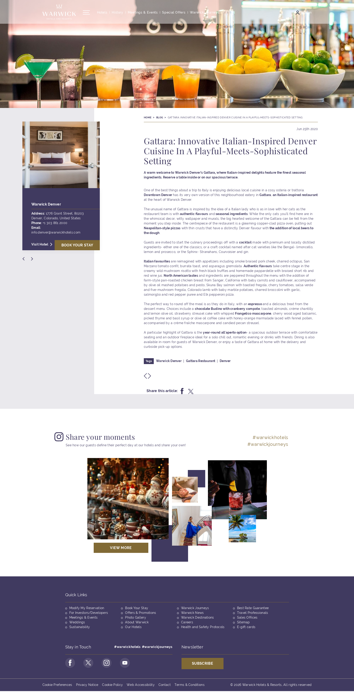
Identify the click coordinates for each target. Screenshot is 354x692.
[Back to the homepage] (59, 13)
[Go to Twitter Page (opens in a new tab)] (89, 663)
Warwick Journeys (195, 608)
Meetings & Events (83, 617)
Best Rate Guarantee (253, 608)
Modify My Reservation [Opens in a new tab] (86, 608)
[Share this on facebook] (182, 391)
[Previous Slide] (23, 259)
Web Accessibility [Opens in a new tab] (141, 685)
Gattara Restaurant (200, 361)
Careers (187, 622)
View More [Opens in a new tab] (121, 548)
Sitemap (243, 622)
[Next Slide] (32, 259)
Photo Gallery (135, 617)
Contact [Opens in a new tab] (164, 685)
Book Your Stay (136, 608)
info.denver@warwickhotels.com (55, 232)
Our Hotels (133, 627)
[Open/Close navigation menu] (86, 14)
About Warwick (137, 622)
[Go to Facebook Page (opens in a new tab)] (70, 663)
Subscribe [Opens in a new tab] (202, 663)
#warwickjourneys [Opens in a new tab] (267, 444)
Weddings (77, 622)
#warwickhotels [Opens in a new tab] (270, 437)
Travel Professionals (252, 613)
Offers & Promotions (140, 613)
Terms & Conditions (190, 685)
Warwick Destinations (197, 617)
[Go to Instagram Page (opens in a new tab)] (109, 663)
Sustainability (79, 627)
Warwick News (192, 613)
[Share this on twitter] (190, 391)
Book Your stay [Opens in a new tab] (77, 245)
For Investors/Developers (88, 613)
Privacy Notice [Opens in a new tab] (87, 685)
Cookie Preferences (57, 685)
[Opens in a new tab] (128, 498)
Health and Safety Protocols (203, 627)
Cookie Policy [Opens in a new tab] (112, 685)
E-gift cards (246, 627)
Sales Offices (247, 617)
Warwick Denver (169, 361)
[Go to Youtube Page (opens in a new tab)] (128, 663)
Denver (225, 361)
